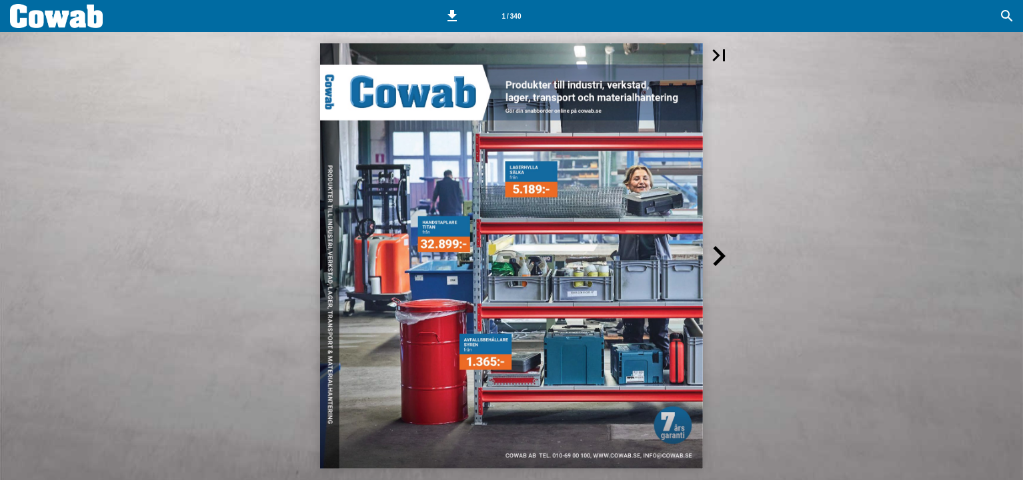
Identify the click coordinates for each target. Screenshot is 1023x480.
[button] (452, 16)
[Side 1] (511, 16)
